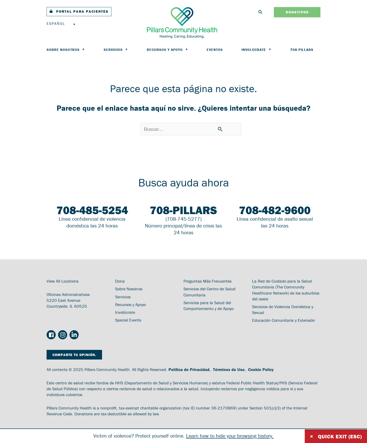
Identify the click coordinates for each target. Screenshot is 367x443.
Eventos (215, 49)
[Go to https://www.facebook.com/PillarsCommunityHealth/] (51, 335)
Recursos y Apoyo (167, 49)
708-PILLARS (301, 49)
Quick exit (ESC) (336, 436)
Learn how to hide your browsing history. (230, 436)
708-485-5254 (92, 210)
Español (56, 23)
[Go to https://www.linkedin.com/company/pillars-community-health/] (74, 335)
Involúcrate (257, 49)
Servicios (116, 49)
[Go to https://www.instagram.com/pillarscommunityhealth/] (62, 335)
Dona (120, 281)
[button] (79, 11)
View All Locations (62, 281)
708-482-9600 (275, 210)
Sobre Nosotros (66, 49)
